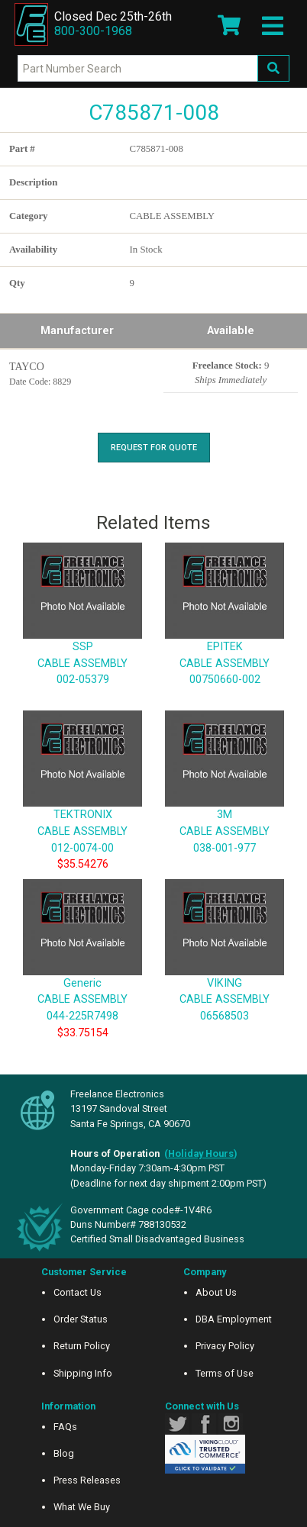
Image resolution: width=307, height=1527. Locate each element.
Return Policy (81, 1345)
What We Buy (81, 1507)
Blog (63, 1453)
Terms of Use (225, 1373)
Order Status (80, 1319)
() (201, 1153)
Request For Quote (154, 448)
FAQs (65, 1426)
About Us (216, 1292)
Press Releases (87, 1480)
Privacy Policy (225, 1345)
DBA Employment (234, 1319)
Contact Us (77, 1292)
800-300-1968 (93, 31)
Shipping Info (82, 1373)
